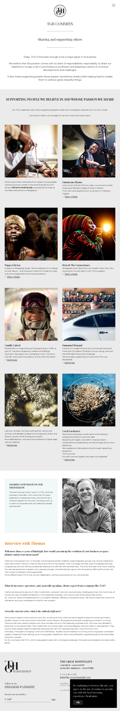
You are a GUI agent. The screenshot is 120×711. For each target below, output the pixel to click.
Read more (92, 696)
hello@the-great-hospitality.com (75, 677)
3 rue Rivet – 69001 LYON (72, 665)
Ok (78, 702)
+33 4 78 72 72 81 (69, 674)
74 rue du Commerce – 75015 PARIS (77, 668)
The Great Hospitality (59, 10)
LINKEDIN (28, 686)
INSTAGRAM (12, 686)
